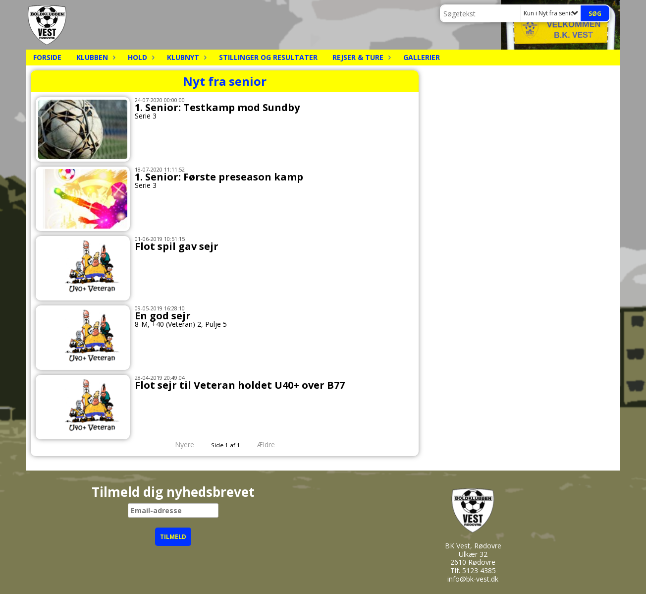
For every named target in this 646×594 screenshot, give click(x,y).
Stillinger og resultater (268, 57)
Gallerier (421, 57)
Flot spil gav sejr (176, 246)
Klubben (94, 57)
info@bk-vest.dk (472, 579)
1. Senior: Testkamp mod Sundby (217, 107)
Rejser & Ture (360, 57)
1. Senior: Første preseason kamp (219, 176)
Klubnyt (185, 57)
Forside (47, 57)
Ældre (273, 444)
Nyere (178, 444)
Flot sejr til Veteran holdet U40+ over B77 (240, 385)
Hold (140, 57)
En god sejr (163, 315)
